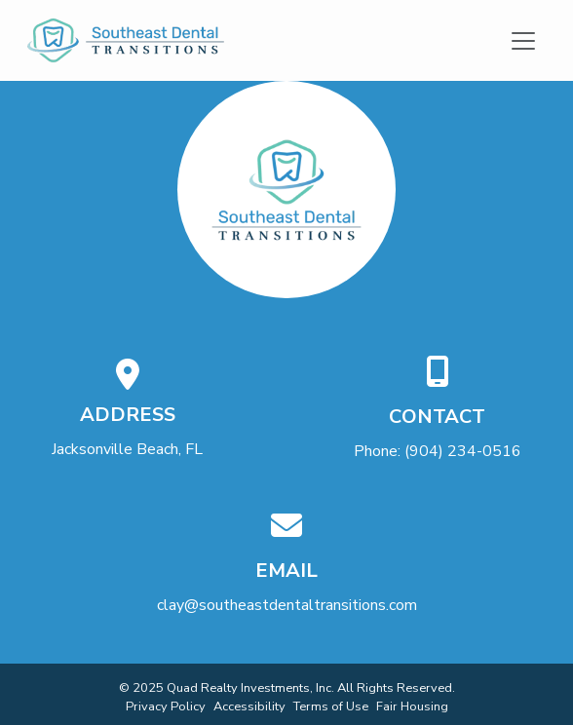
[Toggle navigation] (523, 40)
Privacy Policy (166, 706)
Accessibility (249, 706)
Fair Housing (412, 706)
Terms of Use (330, 706)
